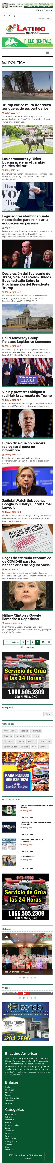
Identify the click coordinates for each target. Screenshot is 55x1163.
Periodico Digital (12, 1098)
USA (34, 746)
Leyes (36, 736)
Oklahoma (8, 741)
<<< (6, 642)
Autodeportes (10, 730)
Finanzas (8, 736)
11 (49, 642)
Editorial (24, 730)
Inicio (7, 1087)
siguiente (30, 647)
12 (22, 647)
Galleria (41, 18)
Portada (31, 741)
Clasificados (10, 1100)
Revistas (8, 1095)
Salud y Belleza (10, 746)
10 (43, 642)
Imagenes (9, 1089)
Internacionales (22, 736)
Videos (48, 18)
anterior (15, 642)
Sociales (24, 746)
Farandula (36, 730)
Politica (20, 741)
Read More (27, 818)
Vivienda (44, 746)
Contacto (9, 1103)
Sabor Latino (44, 741)
